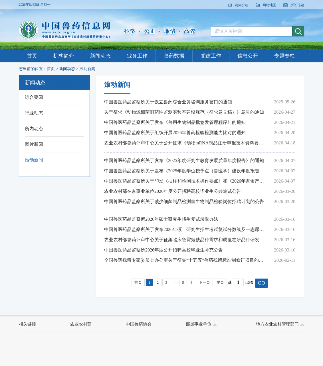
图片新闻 (34, 144)
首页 (32, 56)
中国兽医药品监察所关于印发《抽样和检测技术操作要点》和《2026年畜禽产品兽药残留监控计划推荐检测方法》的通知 (185, 181)
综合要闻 (34, 97)
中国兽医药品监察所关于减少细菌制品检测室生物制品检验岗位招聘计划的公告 (184, 201)
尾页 (220, 282)
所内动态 (34, 128)
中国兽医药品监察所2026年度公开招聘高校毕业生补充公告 (163, 250)
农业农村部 (81, 324)
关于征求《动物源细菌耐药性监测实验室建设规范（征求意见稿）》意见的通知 (184, 112)
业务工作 (137, 56)
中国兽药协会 (139, 324)
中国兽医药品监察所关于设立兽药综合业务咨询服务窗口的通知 (168, 101)
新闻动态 (100, 56)
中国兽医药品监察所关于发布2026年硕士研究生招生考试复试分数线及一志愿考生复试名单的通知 (185, 229)
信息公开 (247, 56)
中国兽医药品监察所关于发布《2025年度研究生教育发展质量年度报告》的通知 (184, 160)
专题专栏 (284, 56)
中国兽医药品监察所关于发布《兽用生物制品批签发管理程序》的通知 (175, 122)
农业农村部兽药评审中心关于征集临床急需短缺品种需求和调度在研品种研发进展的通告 (185, 239)
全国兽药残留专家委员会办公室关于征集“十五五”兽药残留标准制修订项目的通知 (185, 260)
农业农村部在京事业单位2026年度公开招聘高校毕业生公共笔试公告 (172, 191)
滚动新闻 (87, 69)
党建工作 (211, 56)
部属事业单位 (201, 324)
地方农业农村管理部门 (280, 324)
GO (261, 283)
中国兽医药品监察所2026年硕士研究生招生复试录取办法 (161, 219)
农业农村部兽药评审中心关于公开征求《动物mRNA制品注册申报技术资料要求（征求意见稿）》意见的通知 (185, 142)
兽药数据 (174, 56)
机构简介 (63, 56)
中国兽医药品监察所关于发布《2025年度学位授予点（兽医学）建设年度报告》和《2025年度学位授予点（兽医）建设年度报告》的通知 (185, 170)
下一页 (204, 282)
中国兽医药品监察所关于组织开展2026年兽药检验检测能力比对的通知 (175, 132)
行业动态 (34, 113)
